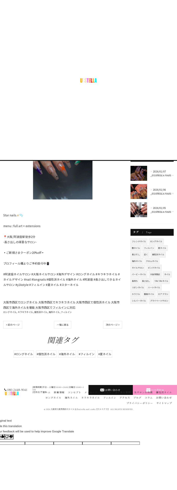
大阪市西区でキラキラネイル (57, 302)
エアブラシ (163, 294)
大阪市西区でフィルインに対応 (55, 307)
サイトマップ (164, 403)
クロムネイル (152, 261)
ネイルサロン (138, 267)
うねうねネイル (161, 280)
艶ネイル (136, 247)
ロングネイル (9, 312)
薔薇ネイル (149, 294)
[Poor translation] (9, 436)
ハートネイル (154, 287)
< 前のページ (13, 324)
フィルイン (66, 312)
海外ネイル (54, 312)
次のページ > (113, 324)
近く (146, 254)
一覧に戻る (63, 324)
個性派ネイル (40, 312)
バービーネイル (139, 274)
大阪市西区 (155, 274)
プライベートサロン (159, 300)
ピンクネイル (154, 267)
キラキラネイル (25, 312)
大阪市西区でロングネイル (20, 302)
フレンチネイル (139, 241)
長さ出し (146, 280)
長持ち (135, 280)
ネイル (167, 274)
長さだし (136, 254)
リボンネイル (138, 287)
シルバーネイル (139, 300)
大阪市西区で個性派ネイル (93, 302)
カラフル (136, 294)
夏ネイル (162, 247)
